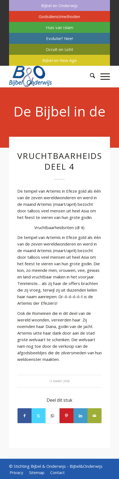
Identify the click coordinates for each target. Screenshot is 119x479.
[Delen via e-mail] (94, 415)
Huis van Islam (59, 27)
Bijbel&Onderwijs (86, 466)
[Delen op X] (39, 415)
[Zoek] (89, 76)
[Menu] (102, 76)
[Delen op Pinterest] (66, 415)
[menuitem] (59, 5)
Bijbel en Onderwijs (59, 5)
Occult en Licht (59, 49)
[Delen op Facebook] (25, 415)
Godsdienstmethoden (59, 16)
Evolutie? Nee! (59, 38)
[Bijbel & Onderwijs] (49, 76)
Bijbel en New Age (59, 60)
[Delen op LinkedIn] (80, 415)
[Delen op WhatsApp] (52, 415)
